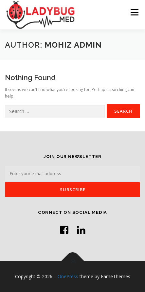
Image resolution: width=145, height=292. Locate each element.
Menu (134, 12)
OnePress (68, 276)
